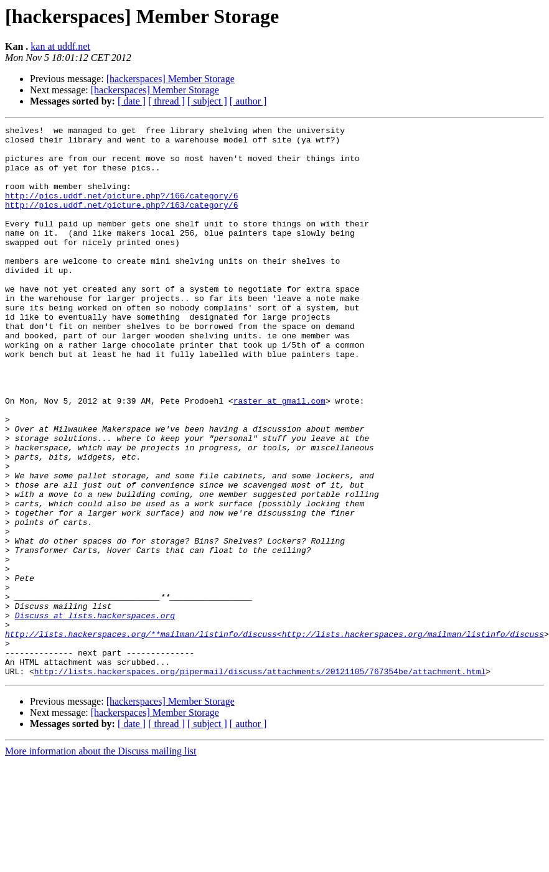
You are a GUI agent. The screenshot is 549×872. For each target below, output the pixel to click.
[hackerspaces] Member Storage (170, 78)
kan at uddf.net (60, 46)
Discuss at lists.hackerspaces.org (95, 714)
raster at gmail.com (279, 456)
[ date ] (132, 101)
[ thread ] (166, 101)
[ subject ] (207, 101)
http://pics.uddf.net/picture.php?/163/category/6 (121, 221)
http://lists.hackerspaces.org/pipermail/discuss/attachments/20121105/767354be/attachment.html (260, 781)
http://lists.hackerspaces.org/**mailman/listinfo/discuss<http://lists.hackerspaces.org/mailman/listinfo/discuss (274, 736)
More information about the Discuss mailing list (101, 861)
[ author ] (248, 101)
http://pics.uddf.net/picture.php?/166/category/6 (121, 210)
